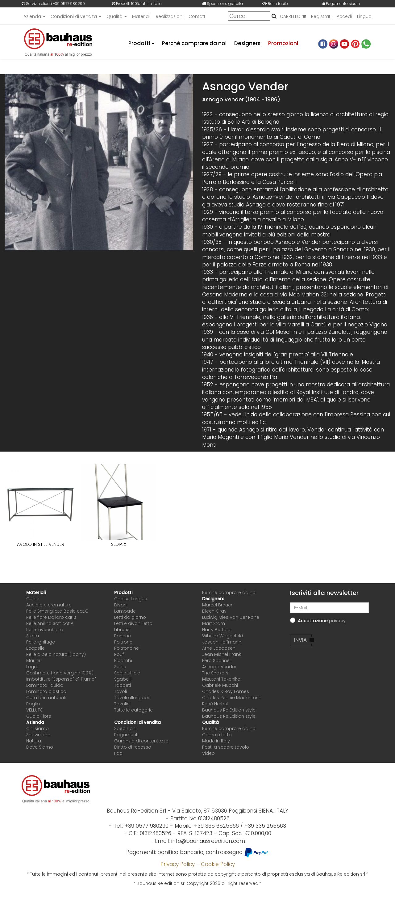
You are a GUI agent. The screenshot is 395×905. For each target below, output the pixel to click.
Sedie (120, 667)
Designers (247, 43)
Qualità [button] (116, 16)
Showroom (38, 735)
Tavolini (122, 704)
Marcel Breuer (217, 605)
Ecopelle (35, 648)
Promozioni (283, 43)
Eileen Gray (214, 611)
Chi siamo (37, 728)
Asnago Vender (219, 667)
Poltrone (123, 642)
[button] (337, 621)
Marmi (33, 660)
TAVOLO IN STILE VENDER (39, 544)
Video (208, 753)
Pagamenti (126, 735)
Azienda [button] (34, 16)
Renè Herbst (215, 704)
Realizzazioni (169, 16)
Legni (32, 667)
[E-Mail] (329, 607)
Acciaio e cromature (49, 605)
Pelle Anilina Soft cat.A (49, 623)
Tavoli (120, 691)
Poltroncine (126, 648)
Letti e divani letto (133, 623)
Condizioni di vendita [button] (76, 16)
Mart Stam (213, 623)
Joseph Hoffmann (221, 642)
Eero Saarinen (217, 660)
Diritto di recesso (132, 747)
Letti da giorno (130, 617)
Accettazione (322, 621)
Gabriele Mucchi (220, 685)
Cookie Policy (218, 864)
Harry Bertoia (216, 630)
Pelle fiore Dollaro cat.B (51, 617)
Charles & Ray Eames (225, 691)
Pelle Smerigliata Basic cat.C (57, 611)
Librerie (122, 630)
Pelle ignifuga (40, 642)
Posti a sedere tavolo (225, 747)
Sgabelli (122, 679)
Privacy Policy (177, 864)
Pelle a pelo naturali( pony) (56, 654)
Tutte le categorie (133, 710)
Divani (120, 605)
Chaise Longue (130, 599)
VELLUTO (35, 710)
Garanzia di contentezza (141, 741)
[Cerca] (249, 16)
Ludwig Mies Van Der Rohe (230, 617)
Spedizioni (125, 728)
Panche (122, 636)
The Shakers (215, 673)
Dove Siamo (39, 747)
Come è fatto (217, 735)
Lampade (125, 611)
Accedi (344, 16)
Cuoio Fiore (38, 716)
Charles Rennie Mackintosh (231, 698)
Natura (33, 741)
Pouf (119, 654)
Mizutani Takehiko (221, 679)
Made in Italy (216, 741)
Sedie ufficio (127, 673)
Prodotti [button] (141, 43)
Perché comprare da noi (194, 43)
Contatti (197, 16)
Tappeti (122, 685)
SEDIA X (118, 544)
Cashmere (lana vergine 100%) (60, 673)
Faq (118, 753)
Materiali (141, 16)
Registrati (321, 16)
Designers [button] (213, 599)
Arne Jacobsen (218, 648)
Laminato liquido (44, 685)
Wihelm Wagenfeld (222, 636)
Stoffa (32, 636)
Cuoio (33, 599)
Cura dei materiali (46, 698)
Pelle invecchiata (44, 630)
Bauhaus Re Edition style (229, 710)
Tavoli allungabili (132, 698)
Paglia (33, 704)
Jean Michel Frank (221, 654)
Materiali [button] (36, 592)
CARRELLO (293, 16)
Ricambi (123, 660)
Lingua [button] (364, 16)
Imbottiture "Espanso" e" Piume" (61, 679)
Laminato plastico (46, 691)
